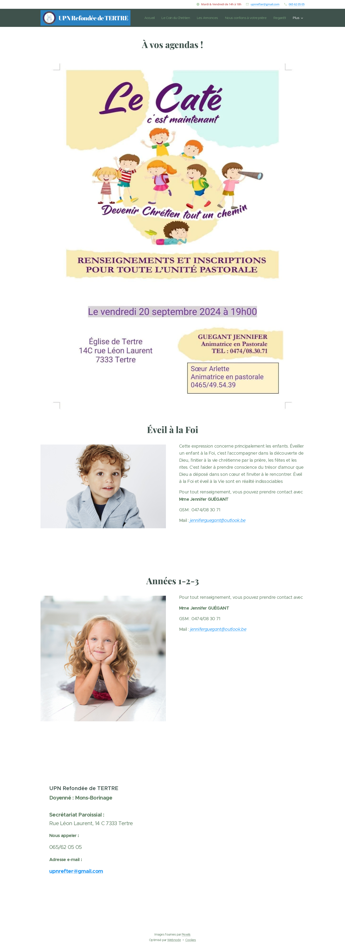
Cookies (190, 940)
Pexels (186, 934)
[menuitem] (160, 17)
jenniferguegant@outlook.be (217, 520)
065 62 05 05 (297, 4)
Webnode (174, 940)
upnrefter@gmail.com (265, 4)
